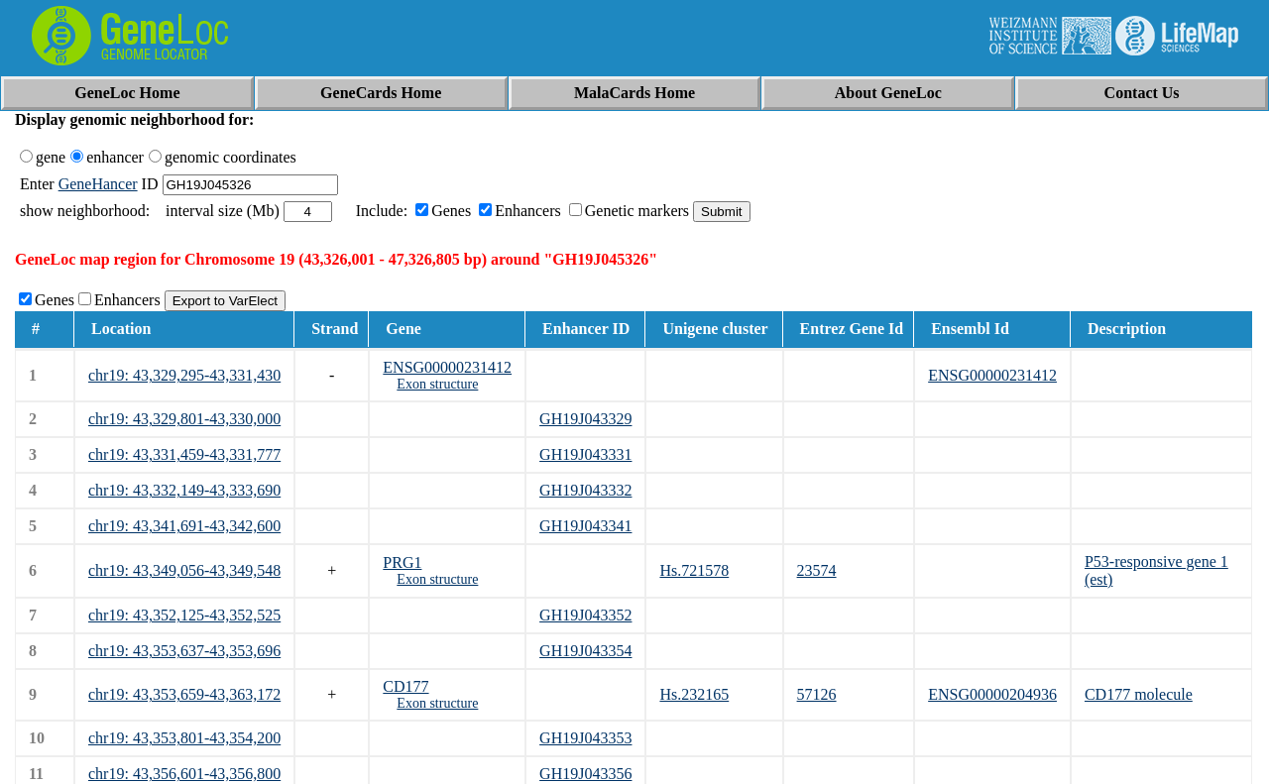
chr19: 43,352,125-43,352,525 (184, 615)
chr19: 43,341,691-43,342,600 (184, 525)
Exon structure (437, 384)
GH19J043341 (585, 525)
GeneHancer (98, 183)
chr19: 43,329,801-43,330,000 (184, 418)
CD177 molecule (1139, 694)
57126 (817, 694)
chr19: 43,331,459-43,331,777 (184, 454)
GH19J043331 (585, 454)
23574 (817, 570)
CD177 (405, 686)
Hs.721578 (694, 570)
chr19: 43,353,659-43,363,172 (184, 694)
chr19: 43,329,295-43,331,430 (184, 375)
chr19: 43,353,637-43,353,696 (184, 650)
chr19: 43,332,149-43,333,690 (184, 490)
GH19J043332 (585, 490)
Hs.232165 (694, 694)
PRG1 (402, 562)
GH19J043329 (585, 418)
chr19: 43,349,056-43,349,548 (184, 570)
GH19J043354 (585, 650)
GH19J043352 (585, 615)
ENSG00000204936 (992, 694)
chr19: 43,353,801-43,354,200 (184, 737)
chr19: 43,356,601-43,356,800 (184, 773)
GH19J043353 (585, 737)
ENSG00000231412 (447, 367)
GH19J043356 (585, 773)
